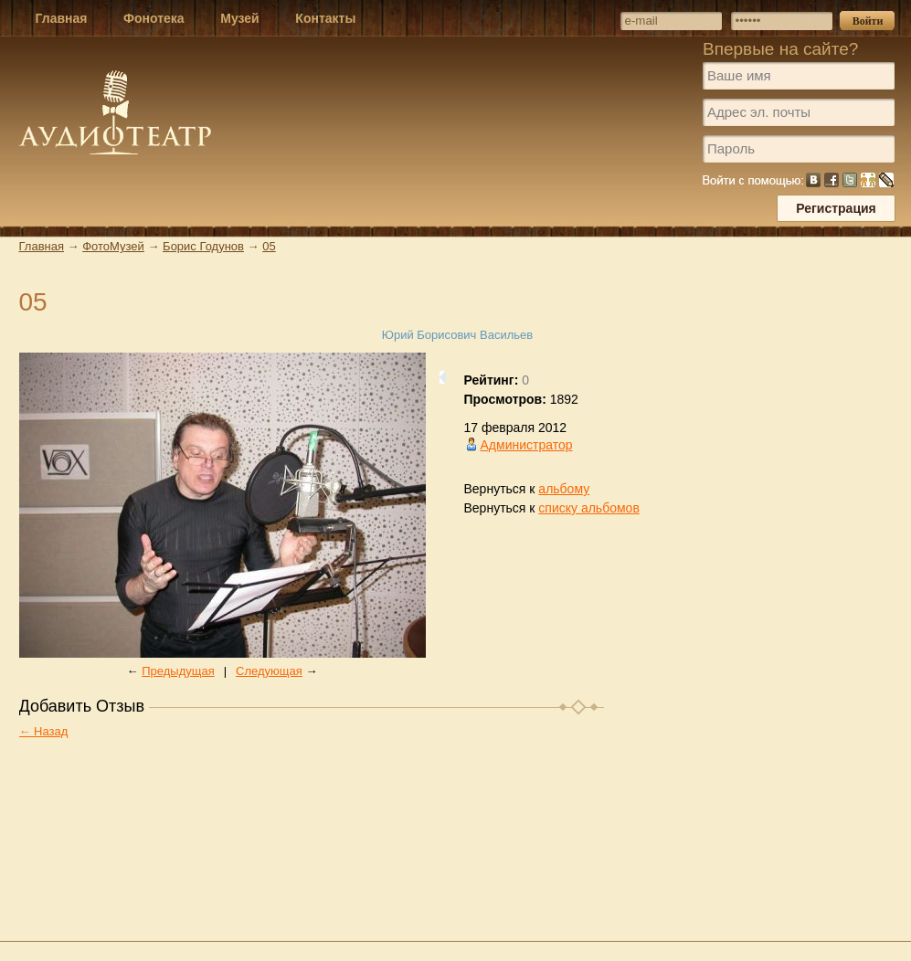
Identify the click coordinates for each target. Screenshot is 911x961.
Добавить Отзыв (82, 706)
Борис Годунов (203, 246)
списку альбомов (588, 508)
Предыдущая (178, 671)
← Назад (44, 731)
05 (268, 246)
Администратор (527, 445)
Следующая (269, 671)
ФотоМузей (113, 246)
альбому (563, 488)
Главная (41, 246)
